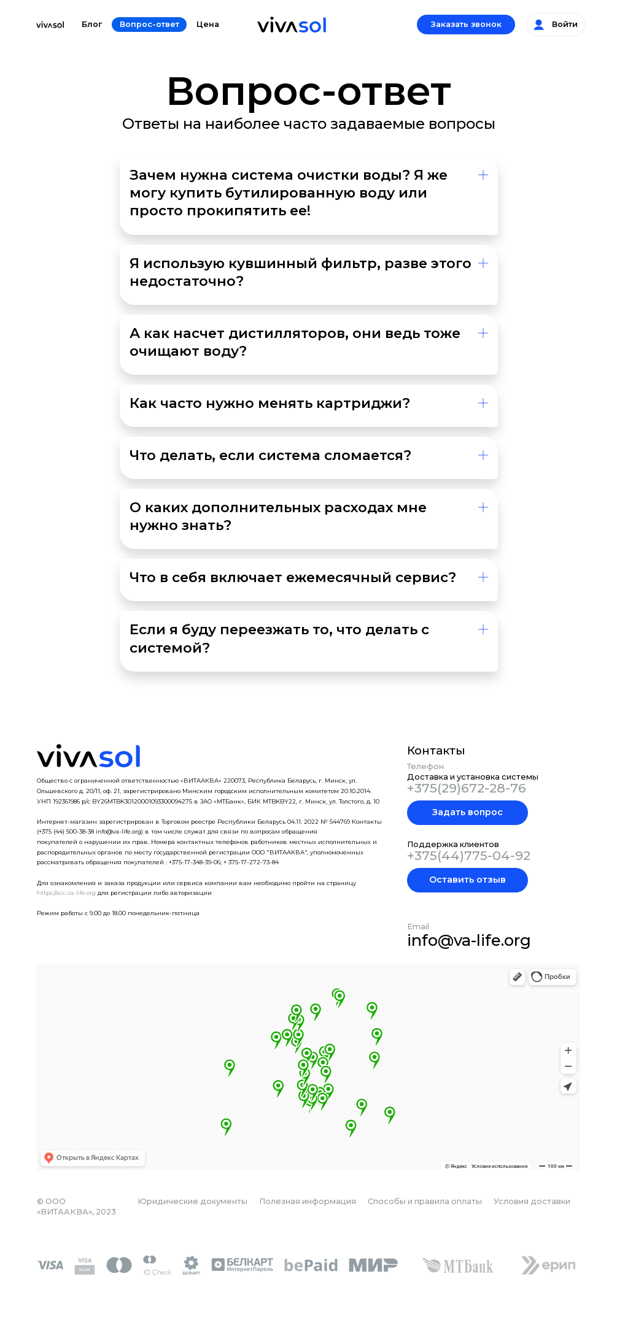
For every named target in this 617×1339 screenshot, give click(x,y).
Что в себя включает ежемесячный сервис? (293, 577)
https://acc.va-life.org (66, 892)
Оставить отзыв (467, 879)
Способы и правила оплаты (425, 1201)
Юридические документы (192, 1201)
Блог (92, 24)
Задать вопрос (467, 812)
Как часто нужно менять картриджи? (270, 403)
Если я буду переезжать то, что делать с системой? (279, 638)
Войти (556, 24)
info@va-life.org (469, 940)
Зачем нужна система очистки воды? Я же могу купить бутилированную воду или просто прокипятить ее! (289, 192)
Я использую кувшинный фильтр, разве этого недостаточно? (300, 272)
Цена (207, 24)
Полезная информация (307, 1201)
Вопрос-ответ (149, 24)
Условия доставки (532, 1201)
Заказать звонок (466, 24)
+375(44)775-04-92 (468, 855)
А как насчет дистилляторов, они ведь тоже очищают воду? (295, 341)
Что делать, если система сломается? (270, 455)
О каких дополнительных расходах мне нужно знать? (278, 516)
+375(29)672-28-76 (466, 788)
